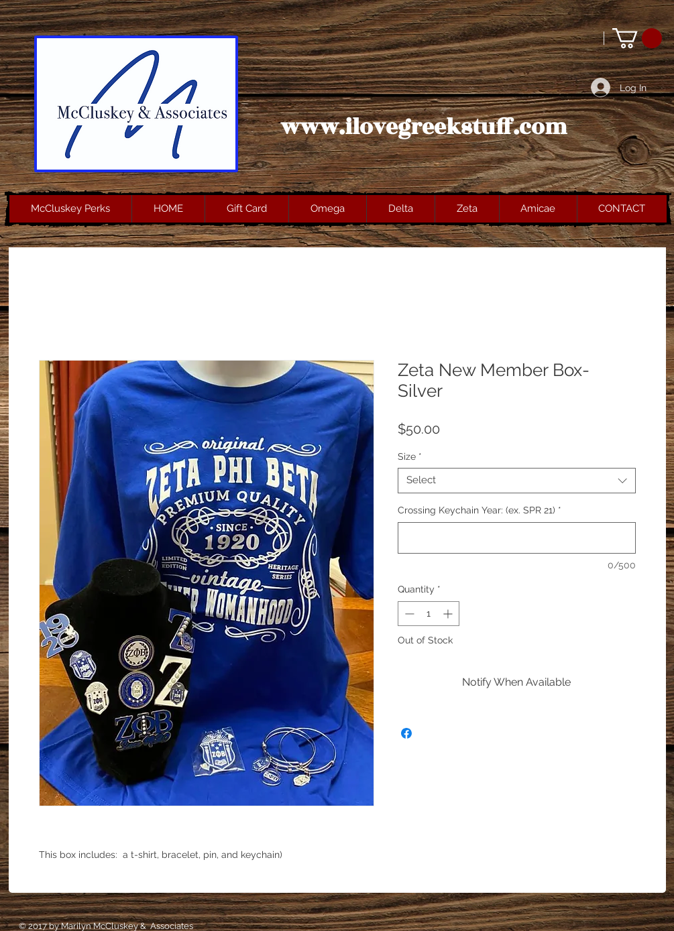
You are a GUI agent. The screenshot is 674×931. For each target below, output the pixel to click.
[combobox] (517, 480)
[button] (637, 38)
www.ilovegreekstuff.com (423, 127)
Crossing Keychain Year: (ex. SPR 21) (479, 510)
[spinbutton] (428, 613)
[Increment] (449, 613)
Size (410, 456)
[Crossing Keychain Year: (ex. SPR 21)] (516, 538)
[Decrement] (408, 613)
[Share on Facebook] (406, 733)
